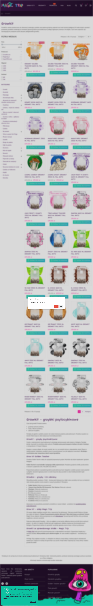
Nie (61, 306)
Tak (56, 306)
